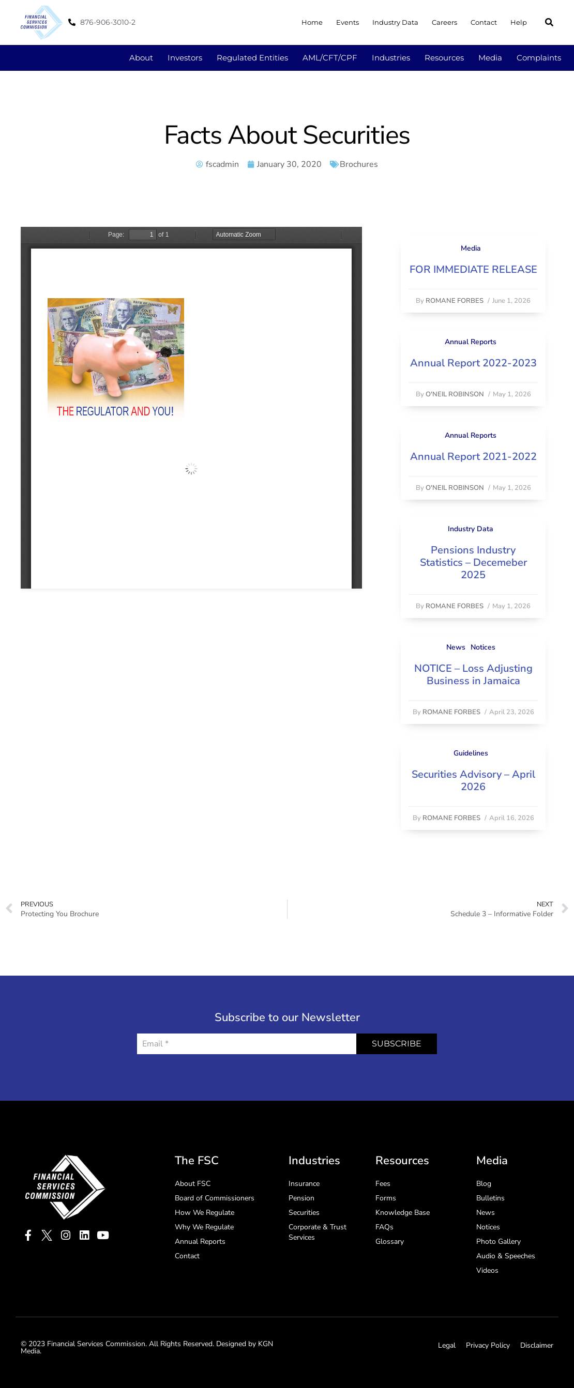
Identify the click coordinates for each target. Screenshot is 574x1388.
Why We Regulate (204, 1227)
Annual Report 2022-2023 (473, 363)
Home (312, 22)
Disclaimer (536, 1345)
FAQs (384, 1227)
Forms (385, 1198)
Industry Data (395, 22)
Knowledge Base (402, 1212)
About (141, 58)
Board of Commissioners (214, 1198)
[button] (549, 22)
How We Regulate (204, 1212)
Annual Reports (470, 342)
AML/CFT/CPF (330, 58)
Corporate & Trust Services (317, 1232)
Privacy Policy (488, 1345)
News (455, 647)
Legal (447, 1345)
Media (490, 58)
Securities (304, 1212)
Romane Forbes (455, 300)
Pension (301, 1198)
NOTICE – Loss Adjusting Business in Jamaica (473, 674)
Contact (484, 22)
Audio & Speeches (505, 1256)
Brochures (359, 164)
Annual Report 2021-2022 (473, 457)
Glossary (389, 1241)
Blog (483, 1184)
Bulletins (490, 1198)
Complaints (539, 58)
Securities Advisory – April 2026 (473, 780)
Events (347, 22)
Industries (391, 58)
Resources (444, 58)
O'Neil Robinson (455, 394)
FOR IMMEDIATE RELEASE (473, 269)
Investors (185, 58)
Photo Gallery (498, 1241)
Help (518, 22)
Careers (444, 22)
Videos (487, 1270)
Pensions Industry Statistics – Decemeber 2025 (473, 562)
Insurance (304, 1184)
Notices (483, 647)
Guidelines (471, 753)
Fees (382, 1184)
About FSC (192, 1184)
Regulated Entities (252, 58)
